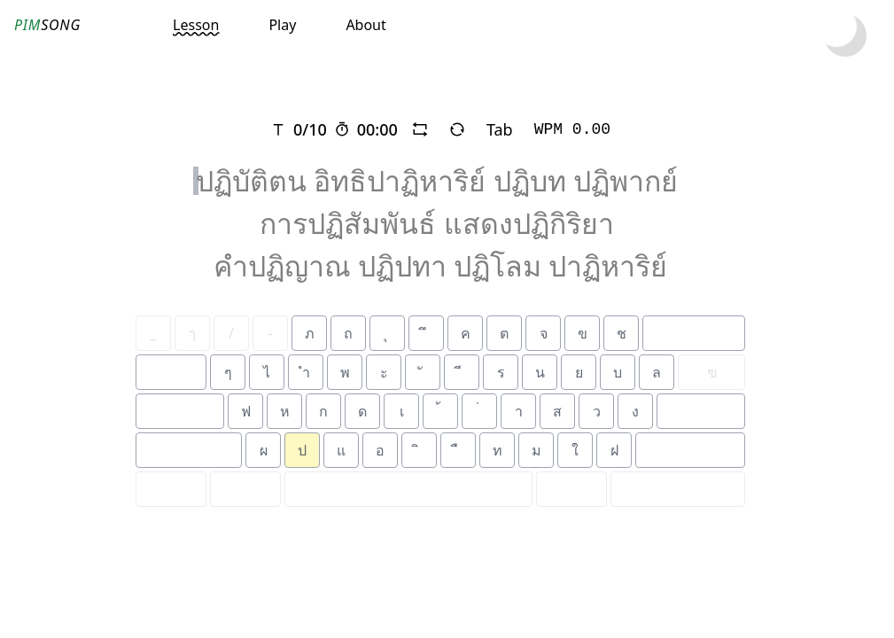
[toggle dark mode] (845, 35)
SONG (47, 24)
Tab (499, 129)
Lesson (196, 25)
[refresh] (457, 129)
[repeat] (420, 129)
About (365, 25)
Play (282, 25)
